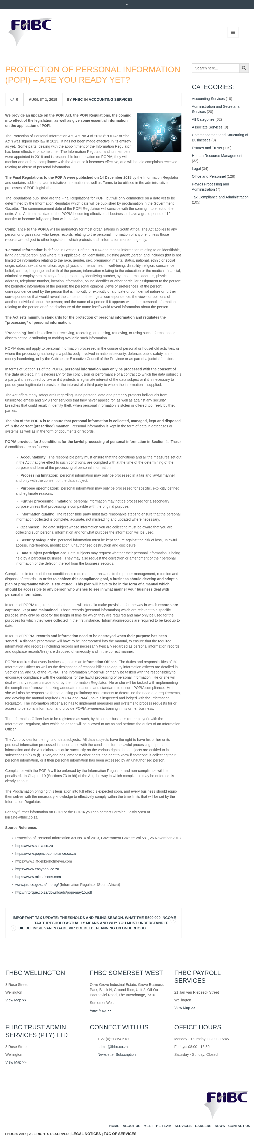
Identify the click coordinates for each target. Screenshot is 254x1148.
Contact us (239, 1126)
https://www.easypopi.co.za (37, 869)
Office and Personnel (209, 176)
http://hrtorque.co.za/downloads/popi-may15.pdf (53, 892)
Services (183, 1126)
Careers (203, 1126)
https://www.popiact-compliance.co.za (45, 853)
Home (114, 1126)
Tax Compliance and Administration (220, 197)
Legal (196, 169)
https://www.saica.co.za (34, 846)
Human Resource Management (217, 156)
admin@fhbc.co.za (113, 1047)
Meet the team (157, 1126)
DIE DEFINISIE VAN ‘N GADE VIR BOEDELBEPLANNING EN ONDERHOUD (82, 928)
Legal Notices (86, 1134)
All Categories (203, 119)
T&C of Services (120, 1134)
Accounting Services (110, 99)
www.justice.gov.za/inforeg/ (37, 884)
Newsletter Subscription (117, 1054)
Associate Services (207, 127)
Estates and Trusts (207, 148)
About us (131, 1126)
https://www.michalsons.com (38, 877)
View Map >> (15, 1000)
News (220, 1126)
